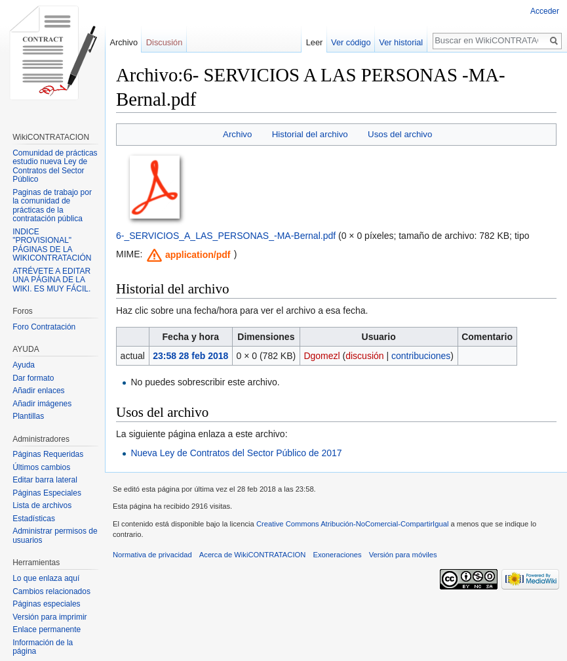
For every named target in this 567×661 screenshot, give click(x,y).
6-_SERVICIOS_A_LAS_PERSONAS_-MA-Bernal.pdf (226, 235)
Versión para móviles (403, 555)
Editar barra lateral (44, 479)
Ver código (350, 42)
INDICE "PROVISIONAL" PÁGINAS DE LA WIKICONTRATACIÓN (51, 245)
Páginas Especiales (46, 493)
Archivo (237, 134)
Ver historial (401, 42)
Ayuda (23, 365)
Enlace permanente (46, 629)
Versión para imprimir (49, 617)
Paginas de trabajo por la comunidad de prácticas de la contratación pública (52, 206)
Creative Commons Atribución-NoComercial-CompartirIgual (352, 524)
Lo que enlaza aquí (45, 578)
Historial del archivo (310, 134)
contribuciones (420, 356)
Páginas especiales (46, 603)
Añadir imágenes (41, 403)
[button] (188, 255)
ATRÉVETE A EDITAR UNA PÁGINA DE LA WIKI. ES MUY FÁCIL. (51, 280)
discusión (364, 356)
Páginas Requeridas (47, 454)
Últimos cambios (41, 467)
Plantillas (28, 416)
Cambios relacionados (51, 591)
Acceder (544, 11)
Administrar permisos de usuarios (54, 535)
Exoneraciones (337, 555)
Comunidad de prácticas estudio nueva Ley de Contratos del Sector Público (54, 166)
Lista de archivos (41, 505)
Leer (314, 42)
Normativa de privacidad (152, 555)
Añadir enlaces (38, 390)
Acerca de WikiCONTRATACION (252, 555)
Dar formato (33, 378)
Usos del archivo (400, 134)
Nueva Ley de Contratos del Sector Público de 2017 (236, 453)
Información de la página (42, 647)
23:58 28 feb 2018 (190, 356)
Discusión (164, 42)
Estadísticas (33, 518)
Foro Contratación (43, 326)
